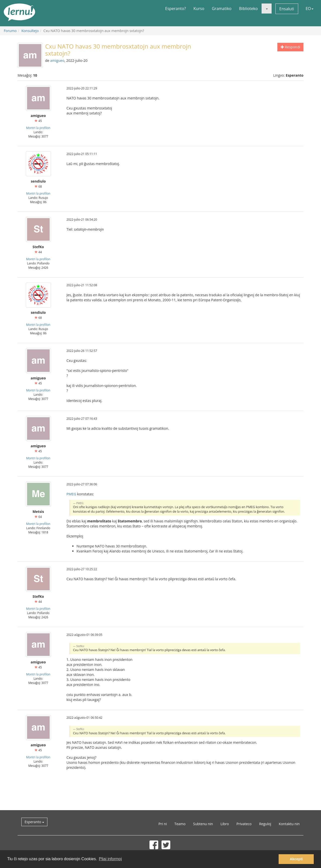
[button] (267, 9)
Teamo (180, 823)
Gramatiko (222, 8)
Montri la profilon (38, 128)
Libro (224, 823)
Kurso (198, 8)
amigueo (57, 60)
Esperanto (34, 821)
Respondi (290, 47)
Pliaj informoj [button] (110, 859)
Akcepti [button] (296, 859)
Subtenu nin (203, 823)
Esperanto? (175, 8)
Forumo (10, 30)
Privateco (244, 823)
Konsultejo (30, 30)
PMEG (71, 494)
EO (309, 8)
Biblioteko (248, 8)
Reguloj (265, 823)
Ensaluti (286, 9)
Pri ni (162, 823)
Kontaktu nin (289, 823)
